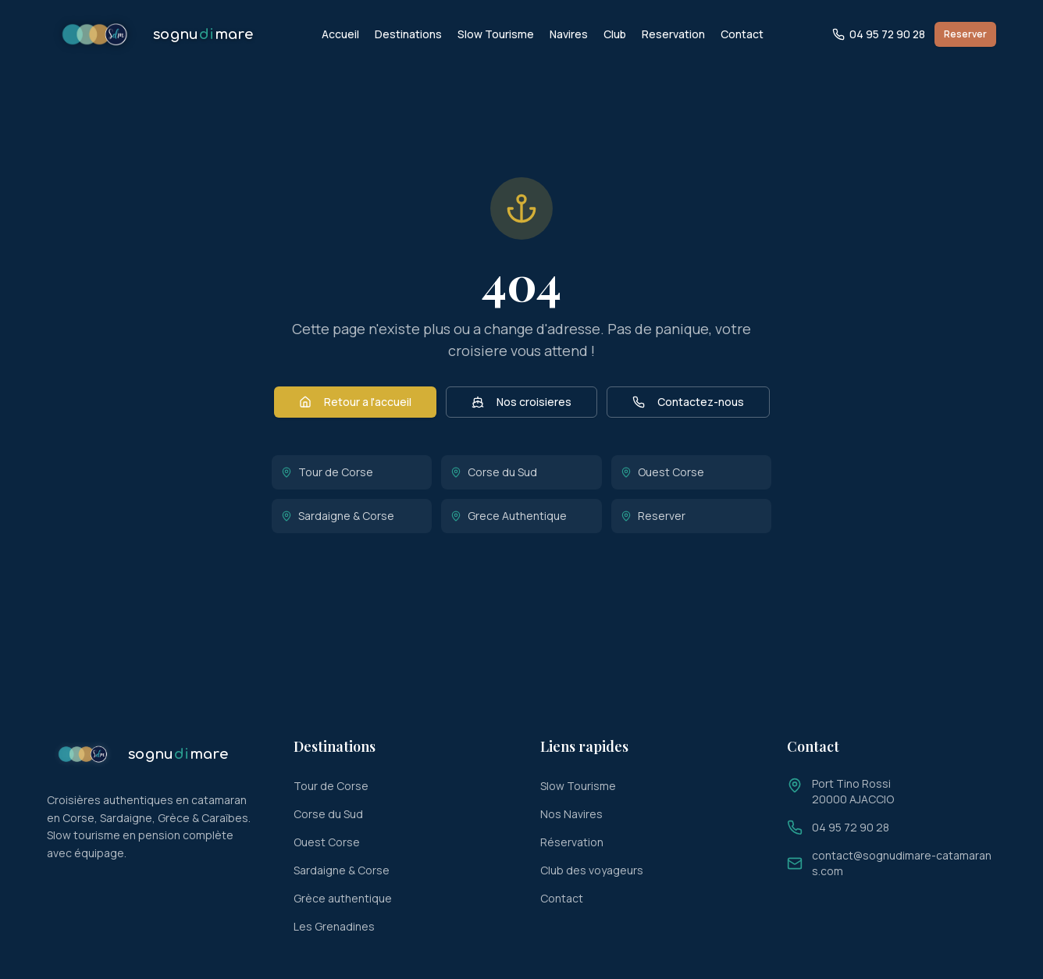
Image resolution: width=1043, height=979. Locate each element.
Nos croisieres (521, 401)
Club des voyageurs (591, 870)
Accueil (340, 34)
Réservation (571, 842)
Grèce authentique (343, 898)
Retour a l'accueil (355, 401)
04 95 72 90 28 (878, 34)
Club (614, 34)
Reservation (673, 34)
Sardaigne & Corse (337, 515)
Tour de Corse (327, 472)
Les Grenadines (334, 926)
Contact (742, 34)
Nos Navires (571, 813)
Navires (569, 34)
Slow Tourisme (495, 34)
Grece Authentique (508, 515)
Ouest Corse (662, 472)
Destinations (408, 34)
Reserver (965, 34)
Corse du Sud (493, 472)
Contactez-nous (688, 401)
